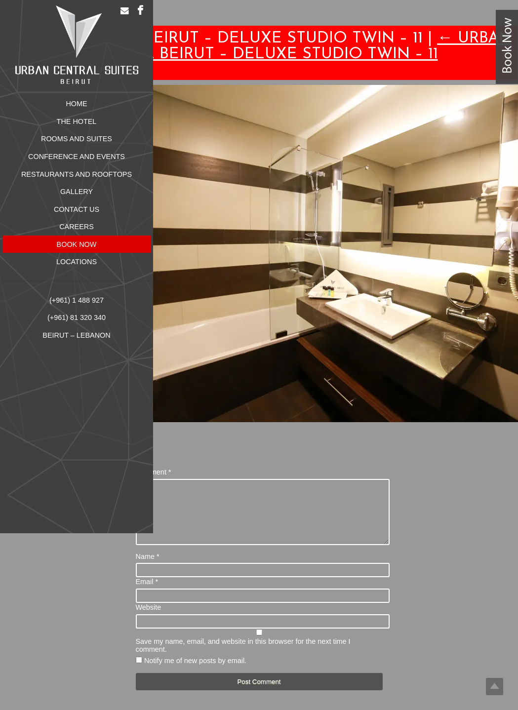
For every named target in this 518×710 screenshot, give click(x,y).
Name (147, 568)
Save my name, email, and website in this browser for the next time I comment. (243, 657)
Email (147, 593)
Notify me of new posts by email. (195, 672)
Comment (153, 472)
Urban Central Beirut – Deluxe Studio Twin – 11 (296, 46)
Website (148, 619)
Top (494, 686)
